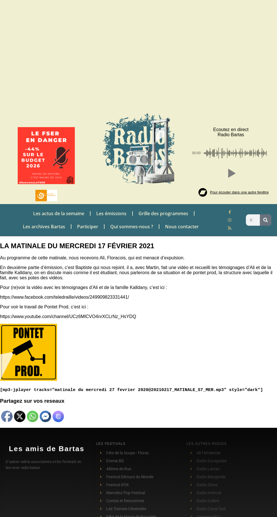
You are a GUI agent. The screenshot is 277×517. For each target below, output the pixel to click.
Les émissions (111, 213)
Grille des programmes (163, 213)
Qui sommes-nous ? (131, 226)
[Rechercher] (265, 220)
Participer (87, 226)
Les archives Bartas (44, 226)
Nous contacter (182, 226)
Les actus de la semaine (58, 213)
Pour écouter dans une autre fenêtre (239, 192)
